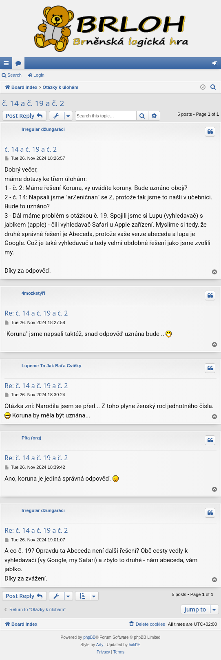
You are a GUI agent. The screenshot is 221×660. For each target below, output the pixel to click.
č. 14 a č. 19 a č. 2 (33, 103)
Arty (100, 644)
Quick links (7, 64)
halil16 (135, 644)
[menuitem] (213, 87)
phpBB (89, 637)
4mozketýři (33, 293)
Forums (19, 64)
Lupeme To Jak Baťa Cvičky (51, 365)
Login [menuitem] (216, 64)
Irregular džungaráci (43, 129)
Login (38, 75)
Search (14, 75)
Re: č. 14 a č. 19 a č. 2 (36, 313)
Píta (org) (31, 437)
